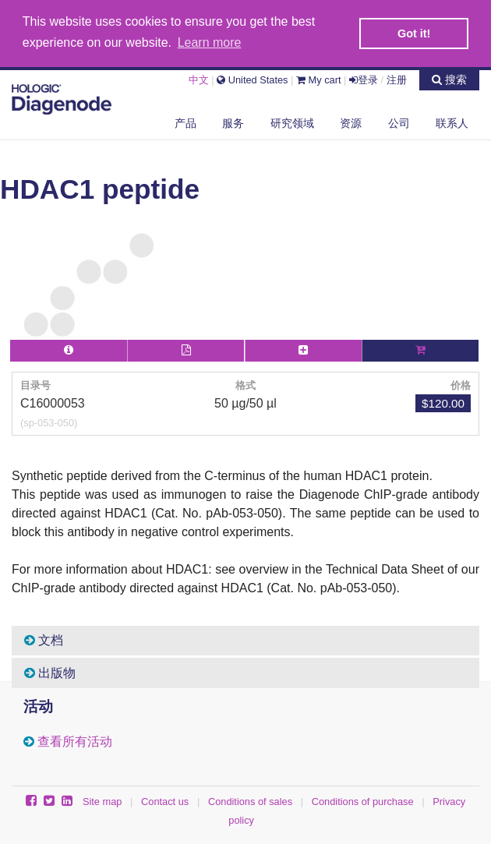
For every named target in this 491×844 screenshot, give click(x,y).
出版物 (50, 671)
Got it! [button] (413, 33)
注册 (397, 78)
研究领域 (292, 121)
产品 (185, 121)
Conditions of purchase (363, 800)
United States (252, 78)
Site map (102, 800)
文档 (43, 638)
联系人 (452, 121)
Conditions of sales (250, 800)
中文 (199, 78)
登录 (363, 78)
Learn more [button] (210, 42)
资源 (351, 121)
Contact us (165, 800)
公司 (399, 121)
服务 (233, 121)
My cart (318, 78)
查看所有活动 (74, 740)
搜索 (449, 78)
